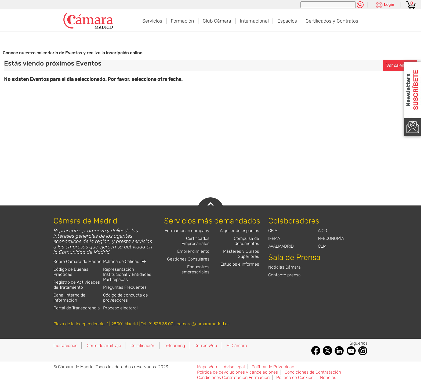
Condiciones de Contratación (313, 372)
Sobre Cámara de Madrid (77, 261)
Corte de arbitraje (104, 345)
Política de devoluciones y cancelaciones (237, 372)
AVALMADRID (281, 246)
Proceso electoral (120, 307)
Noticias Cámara (284, 267)
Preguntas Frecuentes (125, 287)
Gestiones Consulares (188, 259)
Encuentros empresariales (195, 269)
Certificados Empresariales (195, 241)
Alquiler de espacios (239, 230)
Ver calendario (400, 65)
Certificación (142, 345)
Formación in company (187, 230)
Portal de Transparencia (76, 307)
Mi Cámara (236, 345)
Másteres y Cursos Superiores (241, 254)
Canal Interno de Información (69, 297)
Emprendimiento (193, 251)
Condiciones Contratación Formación (233, 377)
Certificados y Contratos (332, 21)
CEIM (273, 230)
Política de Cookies (294, 377)
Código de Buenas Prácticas (70, 272)
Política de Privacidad (273, 366)
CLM (322, 246)
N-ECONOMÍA (331, 238)
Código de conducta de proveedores (125, 297)
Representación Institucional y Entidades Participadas (127, 274)
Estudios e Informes (239, 264)
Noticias (328, 377)
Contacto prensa (284, 274)
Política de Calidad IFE (124, 261)
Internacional (254, 21)
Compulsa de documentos (246, 241)
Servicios (152, 21)
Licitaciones (65, 345)
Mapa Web (207, 366)
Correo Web (205, 345)
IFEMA (274, 238)
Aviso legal (234, 366)
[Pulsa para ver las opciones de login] (385, 5)
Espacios (287, 21)
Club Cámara (217, 21)
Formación (182, 21)
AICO (322, 230)
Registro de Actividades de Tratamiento (76, 285)
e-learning (175, 345)
